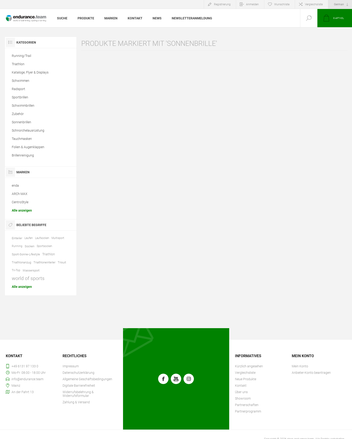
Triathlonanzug (21, 262)
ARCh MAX (19, 194)
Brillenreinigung (23, 155)
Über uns (241, 392)
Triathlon (18, 64)
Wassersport (31, 270)
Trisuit (62, 262)
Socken (29, 246)
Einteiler (17, 238)
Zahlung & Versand (76, 402)
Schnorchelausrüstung (28, 130)
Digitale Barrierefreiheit (79, 385)
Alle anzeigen (22, 210)
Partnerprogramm (248, 411)
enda (15, 185)
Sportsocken (44, 246)
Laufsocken (42, 238)
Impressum (71, 366)
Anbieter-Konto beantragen (311, 372)
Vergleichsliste (314, 4)
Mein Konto (300, 366)
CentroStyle (20, 202)
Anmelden (252, 4)
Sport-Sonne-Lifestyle (26, 254)
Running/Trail (21, 56)
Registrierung (222, 4)
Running (17, 246)
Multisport (57, 238)
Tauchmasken (22, 139)
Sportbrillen (20, 97)
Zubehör (18, 114)
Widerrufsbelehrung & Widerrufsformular (78, 394)
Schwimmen (20, 80)
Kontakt (241, 385)
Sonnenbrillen (21, 122)
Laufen (28, 238)
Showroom (243, 398)
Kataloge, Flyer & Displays (30, 72)
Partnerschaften (247, 405)
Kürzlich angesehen (249, 366)
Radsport (18, 89)
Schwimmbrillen (23, 105)
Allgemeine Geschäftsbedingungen (87, 379)
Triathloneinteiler (44, 262)
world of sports (28, 278)
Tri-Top (16, 270)
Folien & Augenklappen (28, 147)
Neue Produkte (245, 379)
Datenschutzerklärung (78, 372)
